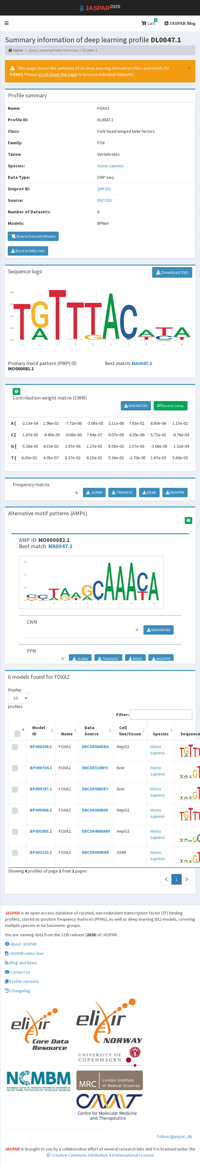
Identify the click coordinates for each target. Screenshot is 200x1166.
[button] (6, 23)
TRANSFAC (122, 492)
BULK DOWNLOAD (28, 250)
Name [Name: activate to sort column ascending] (67, 734)
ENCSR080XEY (95, 789)
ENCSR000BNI (95, 810)
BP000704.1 (41, 767)
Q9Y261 (104, 189)
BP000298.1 (41, 746)
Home (15, 50)
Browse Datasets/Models (33, 236)
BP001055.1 (41, 831)
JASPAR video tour (24, 953)
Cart (149, 22)
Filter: (154, 714)
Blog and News (21, 962)
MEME (149, 492)
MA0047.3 (142, 363)
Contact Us (17, 972)
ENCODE (104, 200)
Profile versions (22, 981)
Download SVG (172, 272)
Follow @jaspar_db (174, 1136)
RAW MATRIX (136, 405)
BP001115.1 (41, 852)
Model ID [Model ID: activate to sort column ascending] (38, 731)
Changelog (17, 990)
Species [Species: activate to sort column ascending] (161, 734)
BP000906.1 (41, 810)
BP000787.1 (41, 789)
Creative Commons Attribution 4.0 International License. (100, 1155)
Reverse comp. (170, 405)
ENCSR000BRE (95, 852)
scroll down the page (57, 74)
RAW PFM (175, 492)
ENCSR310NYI (95, 767)
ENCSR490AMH (96, 831)
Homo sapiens (110, 166)
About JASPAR (21, 944)
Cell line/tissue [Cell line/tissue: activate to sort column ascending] (130, 731)
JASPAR (94, 492)
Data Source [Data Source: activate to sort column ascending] (91, 731)
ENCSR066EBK (95, 746)
